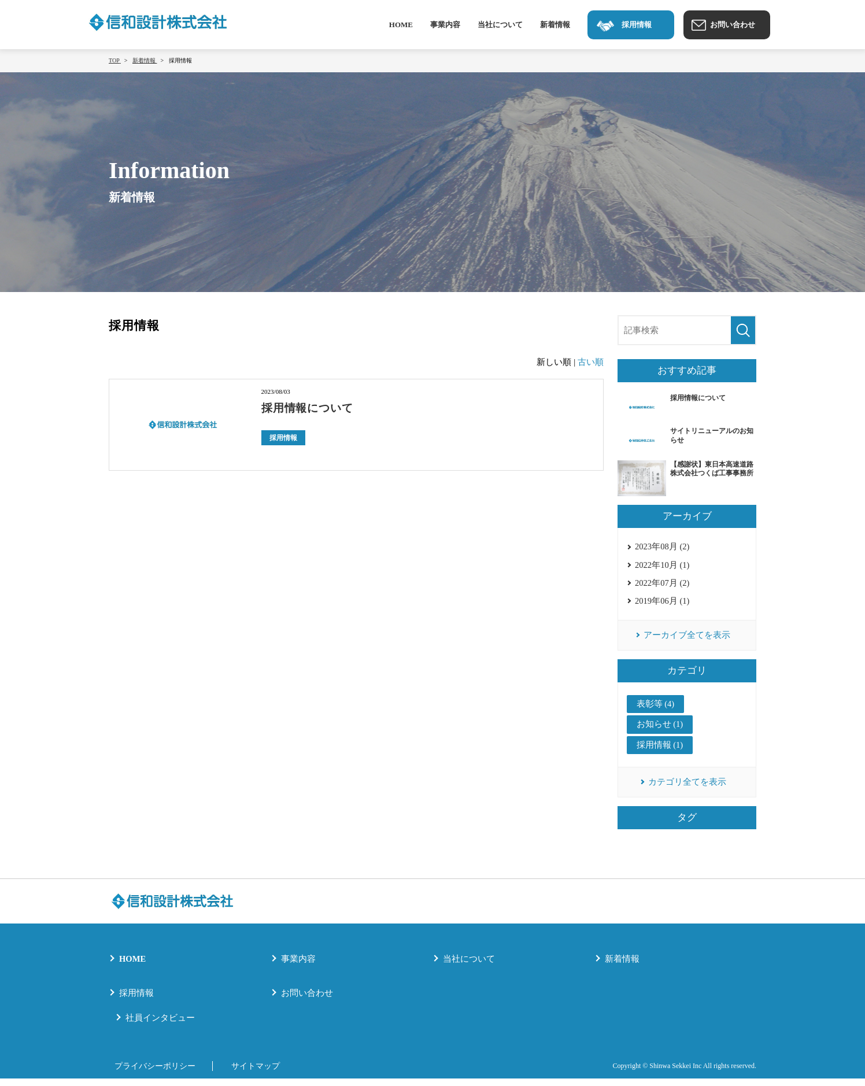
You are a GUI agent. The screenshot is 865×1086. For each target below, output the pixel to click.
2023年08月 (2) (662, 547)
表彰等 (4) (656, 709)
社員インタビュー (160, 1025)
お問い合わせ (307, 1000)
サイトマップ (259, 1073)
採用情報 (283, 437)
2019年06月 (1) (662, 604)
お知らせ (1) (660, 730)
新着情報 (555, 24)
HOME (401, 24)
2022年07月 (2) (662, 585)
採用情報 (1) (660, 751)
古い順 (591, 362)
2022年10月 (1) (662, 566)
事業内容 (445, 24)
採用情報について (309, 407)
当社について (500, 24)
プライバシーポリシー (152, 1073)
